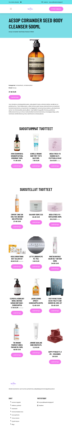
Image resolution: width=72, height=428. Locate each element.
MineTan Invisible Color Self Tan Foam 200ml (55, 258)
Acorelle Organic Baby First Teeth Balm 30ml (36, 156)
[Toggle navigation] (11, 8)
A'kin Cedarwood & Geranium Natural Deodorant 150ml (17, 156)
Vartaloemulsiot (28, 85)
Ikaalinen (46, 2)
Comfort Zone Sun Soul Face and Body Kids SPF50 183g (17, 217)
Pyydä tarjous (56, 9)
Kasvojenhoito (15, 415)
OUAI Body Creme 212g (36, 215)
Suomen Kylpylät (16, 402)
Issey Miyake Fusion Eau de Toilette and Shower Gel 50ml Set (55, 301)
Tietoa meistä (15, 418)
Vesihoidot (14, 408)
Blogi (13, 424)
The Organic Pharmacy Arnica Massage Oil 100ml (17, 345)
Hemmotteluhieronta (17, 412)
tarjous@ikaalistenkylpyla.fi (56, 2)
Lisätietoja (14, 97)
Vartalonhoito (19, 85)
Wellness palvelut (16, 405)
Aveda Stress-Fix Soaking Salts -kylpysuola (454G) (55, 156)
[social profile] (21, 2)
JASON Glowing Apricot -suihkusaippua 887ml (36, 301)
